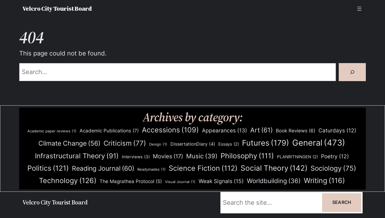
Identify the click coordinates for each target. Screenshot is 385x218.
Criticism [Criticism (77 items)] (125, 143)
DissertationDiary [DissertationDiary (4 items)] (192, 144)
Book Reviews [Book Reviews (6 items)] (295, 131)
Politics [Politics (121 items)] (48, 168)
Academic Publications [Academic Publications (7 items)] (109, 130)
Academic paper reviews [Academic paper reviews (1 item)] (51, 131)
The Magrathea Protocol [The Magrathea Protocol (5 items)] (131, 181)
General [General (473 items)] (318, 143)
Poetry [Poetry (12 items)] (335, 156)
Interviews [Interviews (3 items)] (136, 157)
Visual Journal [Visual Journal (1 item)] (180, 182)
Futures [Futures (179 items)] (265, 143)
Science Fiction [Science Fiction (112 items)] (203, 168)
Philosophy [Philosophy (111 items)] (247, 156)
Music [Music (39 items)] (201, 156)
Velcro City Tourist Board (57, 9)
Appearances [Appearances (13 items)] (224, 130)
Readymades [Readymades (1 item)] (151, 169)
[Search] (352, 72)
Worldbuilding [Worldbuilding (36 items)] (274, 181)
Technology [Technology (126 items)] (67, 180)
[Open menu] (359, 8)
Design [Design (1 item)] (158, 144)
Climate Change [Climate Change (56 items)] (69, 143)
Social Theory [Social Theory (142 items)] (274, 168)
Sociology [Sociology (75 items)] (333, 168)
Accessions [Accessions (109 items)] (170, 130)
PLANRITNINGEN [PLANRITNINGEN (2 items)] (297, 157)
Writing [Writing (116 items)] (324, 181)
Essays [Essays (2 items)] (228, 144)
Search (341, 202)
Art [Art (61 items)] (261, 130)
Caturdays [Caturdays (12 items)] (337, 130)
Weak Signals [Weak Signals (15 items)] (221, 181)
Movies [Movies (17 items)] (168, 156)
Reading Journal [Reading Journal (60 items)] (103, 168)
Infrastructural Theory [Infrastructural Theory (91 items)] (77, 156)
